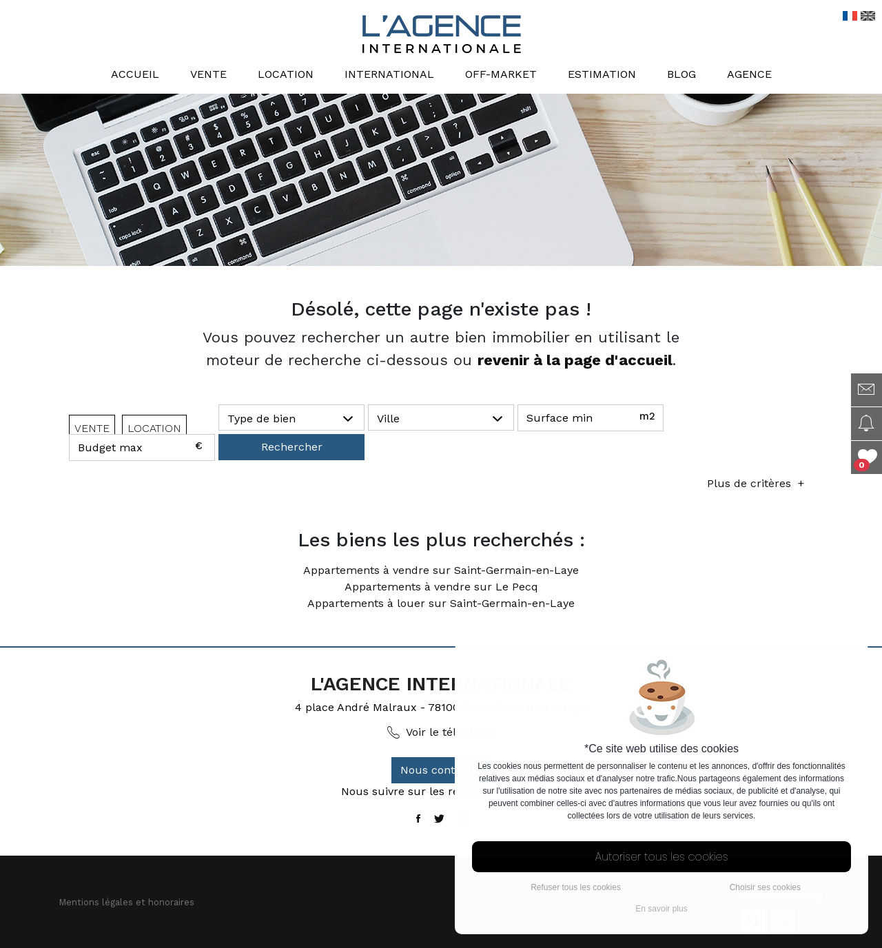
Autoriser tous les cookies (661, 857)
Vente (208, 74)
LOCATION (154, 428)
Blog (681, 74)
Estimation (602, 74)
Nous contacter (441, 769)
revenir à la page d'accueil (575, 360)
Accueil (135, 74)
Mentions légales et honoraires (126, 902)
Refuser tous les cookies (576, 887)
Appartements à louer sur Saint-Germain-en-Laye (441, 603)
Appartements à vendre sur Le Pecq (441, 586)
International (389, 74)
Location (286, 74)
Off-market (501, 74)
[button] (291, 418)
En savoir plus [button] (661, 909)
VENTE (92, 428)
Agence (749, 74)
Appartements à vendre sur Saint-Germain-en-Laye (441, 570)
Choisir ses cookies (765, 887)
